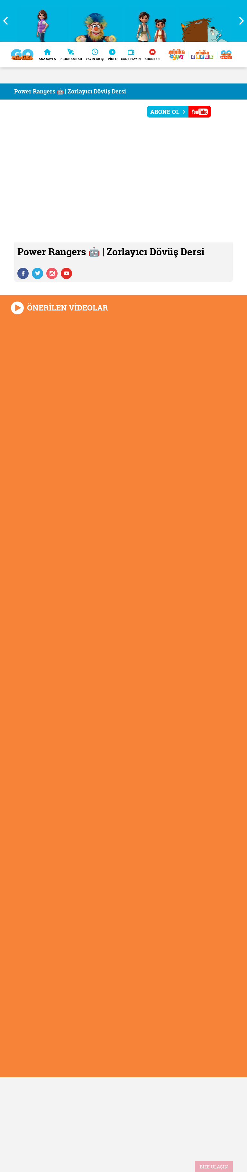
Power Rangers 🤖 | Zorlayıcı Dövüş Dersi (70, 91)
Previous (8, 20)
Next (239, 20)
